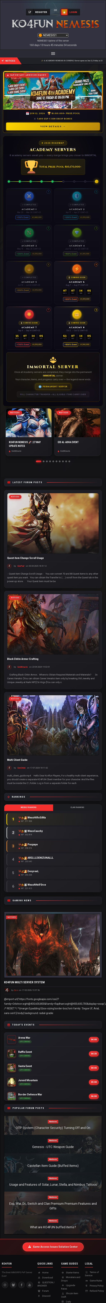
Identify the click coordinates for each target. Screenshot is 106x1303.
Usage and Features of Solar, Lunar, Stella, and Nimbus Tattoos (53, 1184)
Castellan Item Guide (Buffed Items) (53, 1166)
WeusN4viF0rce (32, 884)
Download (45, 1277)
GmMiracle (22, 667)
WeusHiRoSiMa (32, 817)
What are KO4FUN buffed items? (53, 1227)
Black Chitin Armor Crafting (22, 659)
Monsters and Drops (70, 1279)
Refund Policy (94, 1291)
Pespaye (28, 844)
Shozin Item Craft (69, 1295)
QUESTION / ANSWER (46, 1284)
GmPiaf (20, 566)
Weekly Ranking (29, 807)
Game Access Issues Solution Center (53, 1246)
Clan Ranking (77, 807)
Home (42, 1272)
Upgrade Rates (68, 1287)
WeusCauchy (30, 831)
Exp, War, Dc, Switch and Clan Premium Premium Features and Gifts (53, 1206)
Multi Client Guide (17, 760)
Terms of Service (92, 1274)
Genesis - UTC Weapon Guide (53, 1147)
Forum (43, 1291)
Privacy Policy (94, 1285)
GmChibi (21, 768)
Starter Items (70, 1272)
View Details (53, 126)
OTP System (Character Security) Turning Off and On (53, 1128)
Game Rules (93, 1280)
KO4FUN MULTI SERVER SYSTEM (24, 982)
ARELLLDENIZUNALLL (35, 857)
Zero (16, 990)
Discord (43, 1296)
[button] (38, 461)
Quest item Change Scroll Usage (25, 558)
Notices (15, 497)
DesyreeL (28, 871)
